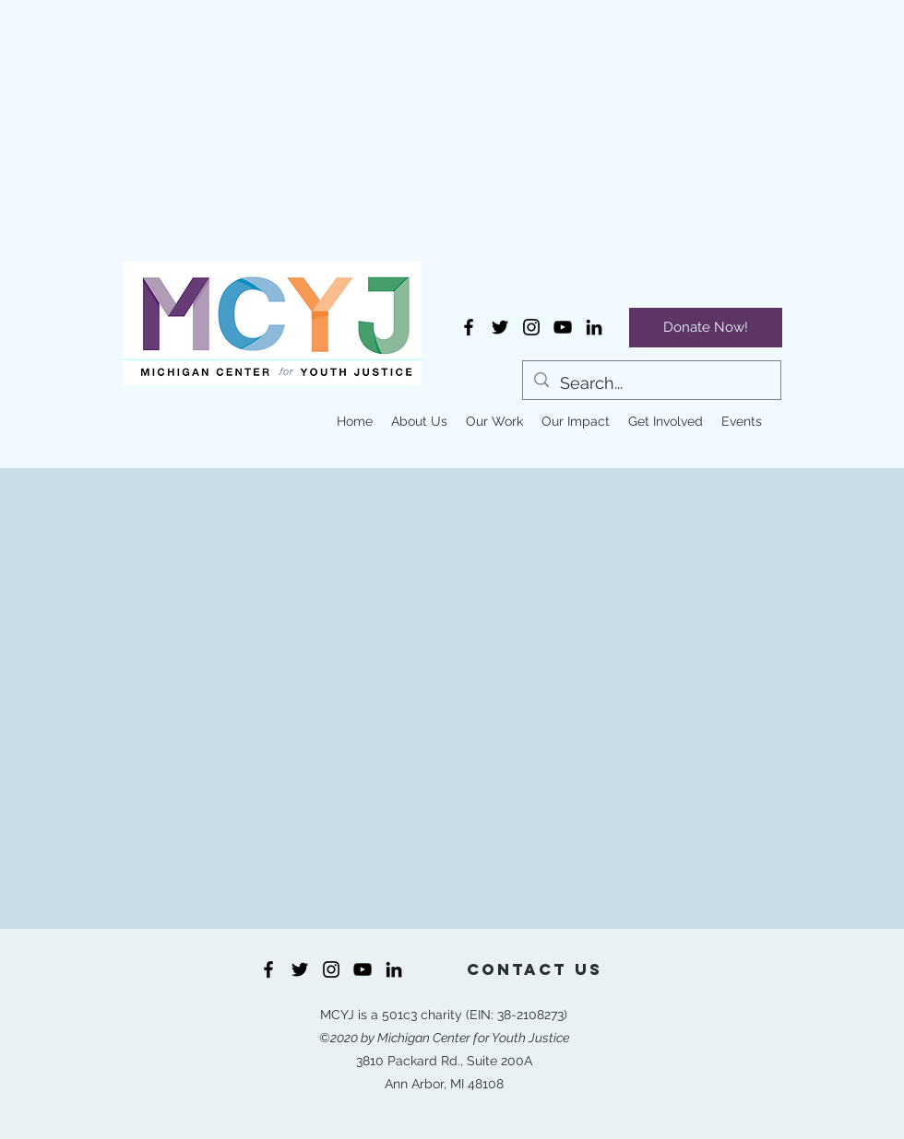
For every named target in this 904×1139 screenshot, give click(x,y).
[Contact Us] (534, 969)
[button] (419, 421)
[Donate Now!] (705, 327)
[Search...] (651, 383)
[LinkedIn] (594, 327)
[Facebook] (469, 327)
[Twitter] (500, 327)
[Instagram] (531, 327)
